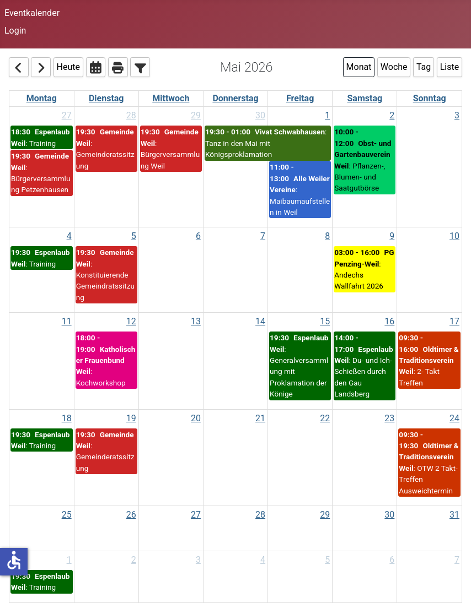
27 (67, 115)
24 (454, 418)
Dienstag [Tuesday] (106, 98)
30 (260, 115)
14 (260, 321)
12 (131, 321)
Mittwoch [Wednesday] (170, 98)
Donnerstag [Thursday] (235, 98)
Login (15, 30)
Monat (359, 67)
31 (454, 514)
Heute (68, 67)
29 (196, 115)
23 (389, 418)
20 (196, 418)
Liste (449, 67)
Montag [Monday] (41, 98)
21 (260, 418)
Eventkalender (32, 13)
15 (325, 321)
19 (131, 418)
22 (325, 418)
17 (454, 321)
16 (389, 321)
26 (131, 514)
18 (67, 418)
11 (67, 321)
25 (67, 514)
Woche (394, 67)
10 (454, 236)
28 (131, 115)
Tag (423, 67)
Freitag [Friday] (300, 98)
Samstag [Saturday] (364, 98)
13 (196, 321)
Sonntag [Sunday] (429, 98)
